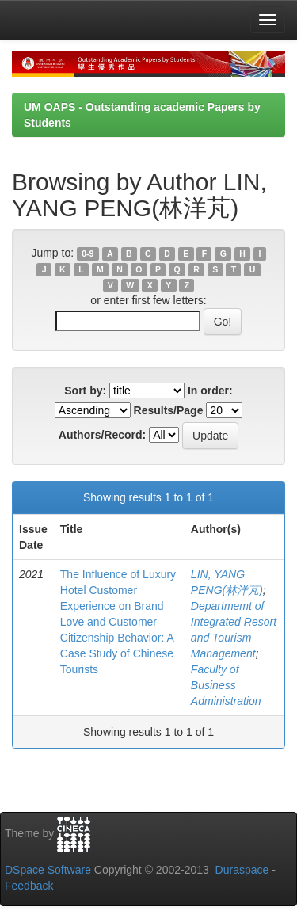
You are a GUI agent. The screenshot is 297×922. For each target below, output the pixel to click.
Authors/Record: (102, 435)
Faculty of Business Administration (226, 685)
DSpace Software (48, 869)
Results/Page (169, 410)
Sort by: (85, 390)
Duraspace (242, 869)
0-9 (87, 253)
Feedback (29, 885)
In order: (210, 390)
